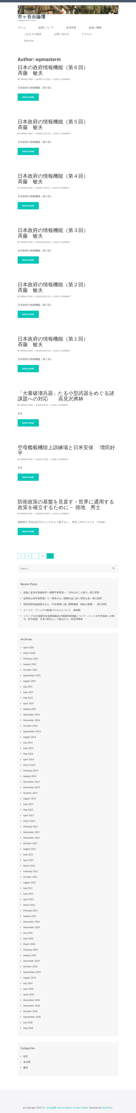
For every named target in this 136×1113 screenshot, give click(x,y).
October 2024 (30, 725)
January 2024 (29, 776)
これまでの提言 (32, 34)
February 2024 (30, 770)
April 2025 (28, 703)
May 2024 (28, 753)
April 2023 (28, 815)
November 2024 (31, 720)
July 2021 (27, 888)
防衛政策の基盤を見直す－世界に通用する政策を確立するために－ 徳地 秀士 (66, 504)
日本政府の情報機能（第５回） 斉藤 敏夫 (66, 124)
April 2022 (28, 860)
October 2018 (30, 1011)
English (29, 40)
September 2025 (32, 675)
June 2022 (28, 854)
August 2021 (29, 882)
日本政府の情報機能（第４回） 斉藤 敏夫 (66, 178)
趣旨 (25, 1067)
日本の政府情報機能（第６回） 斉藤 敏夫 (66, 70)
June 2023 (28, 804)
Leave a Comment (62, 79)
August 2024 (29, 737)
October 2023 (30, 793)
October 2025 (30, 669)
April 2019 (28, 994)
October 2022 (30, 843)
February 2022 (30, 871)
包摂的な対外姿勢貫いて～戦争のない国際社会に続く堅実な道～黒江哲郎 (62, 598)
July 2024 (27, 742)
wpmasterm (27, 79)
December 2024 (31, 714)
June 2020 (28, 938)
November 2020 (31, 927)
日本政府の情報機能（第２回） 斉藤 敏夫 (66, 287)
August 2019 (29, 977)
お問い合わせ (61, 34)
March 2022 (29, 865)
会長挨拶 (71, 27)
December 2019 (31, 960)
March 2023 (29, 821)
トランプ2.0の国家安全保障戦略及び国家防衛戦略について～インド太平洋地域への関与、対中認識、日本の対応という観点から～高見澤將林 (68, 617)
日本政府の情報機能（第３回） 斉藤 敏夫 (66, 233)
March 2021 (29, 905)
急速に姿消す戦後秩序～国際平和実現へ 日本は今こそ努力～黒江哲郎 (61, 592)
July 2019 (27, 983)
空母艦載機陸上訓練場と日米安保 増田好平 (66, 450)
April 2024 (28, 759)
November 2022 (31, 837)
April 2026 (28, 647)
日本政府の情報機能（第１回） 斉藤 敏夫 (66, 341)
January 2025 (29, 709)
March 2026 (29, 653)
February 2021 (30, 910)
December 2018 (31, 1000)
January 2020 (29, 955)
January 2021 (29, 916)
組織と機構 (95, 27)
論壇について (46, 27)
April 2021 (28, 899)
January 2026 (29, 664)
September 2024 (32, 731)
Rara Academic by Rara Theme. (73, 1107)
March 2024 (29, 765)
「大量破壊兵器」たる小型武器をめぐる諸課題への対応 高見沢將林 (66, 395)
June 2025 (28, 692)
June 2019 (28, 988)
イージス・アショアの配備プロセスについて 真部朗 (51, 610)
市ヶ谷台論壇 (32, 16)
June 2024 (28, 748)
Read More (28, 97)
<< (21, 556)
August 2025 (29, 681)
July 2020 (27, 933)
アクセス (87, 34)
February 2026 (30, 658)
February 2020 (30, 949)
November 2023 (31, 787)
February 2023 (30, 826)
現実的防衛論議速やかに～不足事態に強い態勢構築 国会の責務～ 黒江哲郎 (65, 604)
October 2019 (30, 966)
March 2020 (29, 944)
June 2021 (28, 893)
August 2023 (29, 798)
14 (43, 555)
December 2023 (31, 781)
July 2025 (27, 686)
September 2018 (32, 1016)
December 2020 (31, 921)
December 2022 (31, 832)
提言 (25, 1056)
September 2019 (32, 972)
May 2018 (28, 1028)
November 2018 (31, 1005)
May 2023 (28, 809)
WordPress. (107, 1107)
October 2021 (30, 877)
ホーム (22, 27)
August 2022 (29, 849)
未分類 (26, 1062)
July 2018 (27, 1022)
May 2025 (28, 697)
